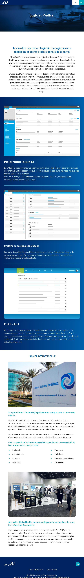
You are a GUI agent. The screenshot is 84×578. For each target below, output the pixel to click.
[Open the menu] (75, 2)
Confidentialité (52, 570)
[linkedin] (78, 564)
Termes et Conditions (36, 570)
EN (81, 3)
